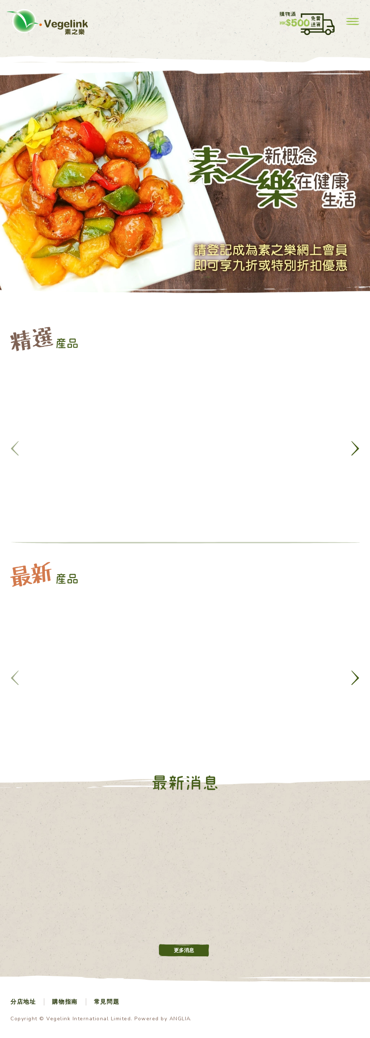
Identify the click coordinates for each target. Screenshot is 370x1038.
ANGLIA (180, 1018)
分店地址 (23, 1001)
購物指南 (64, 1001)
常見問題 (106, 1001)
